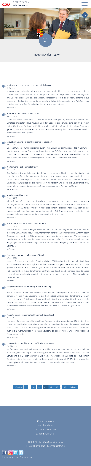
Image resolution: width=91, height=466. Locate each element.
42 (51, 387)
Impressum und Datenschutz (18, 457)
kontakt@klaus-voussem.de (49, 445)
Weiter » (73, 387)
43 (57, 387)
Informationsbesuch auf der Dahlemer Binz (26, 223)
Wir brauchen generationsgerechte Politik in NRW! (29, 85)
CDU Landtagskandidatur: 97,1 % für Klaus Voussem (30, 343)
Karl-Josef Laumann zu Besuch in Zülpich (25, 255)
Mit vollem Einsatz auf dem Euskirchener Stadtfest (29, 141)
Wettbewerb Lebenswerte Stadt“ (22, 166)
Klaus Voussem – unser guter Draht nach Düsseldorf (30, 314)
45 (65, 387)
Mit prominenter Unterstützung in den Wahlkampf (29, 286)
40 (39, 387)
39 (34, 387)
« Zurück (18, 387)
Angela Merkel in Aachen (18, 195)
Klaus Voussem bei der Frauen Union (23, 113)
